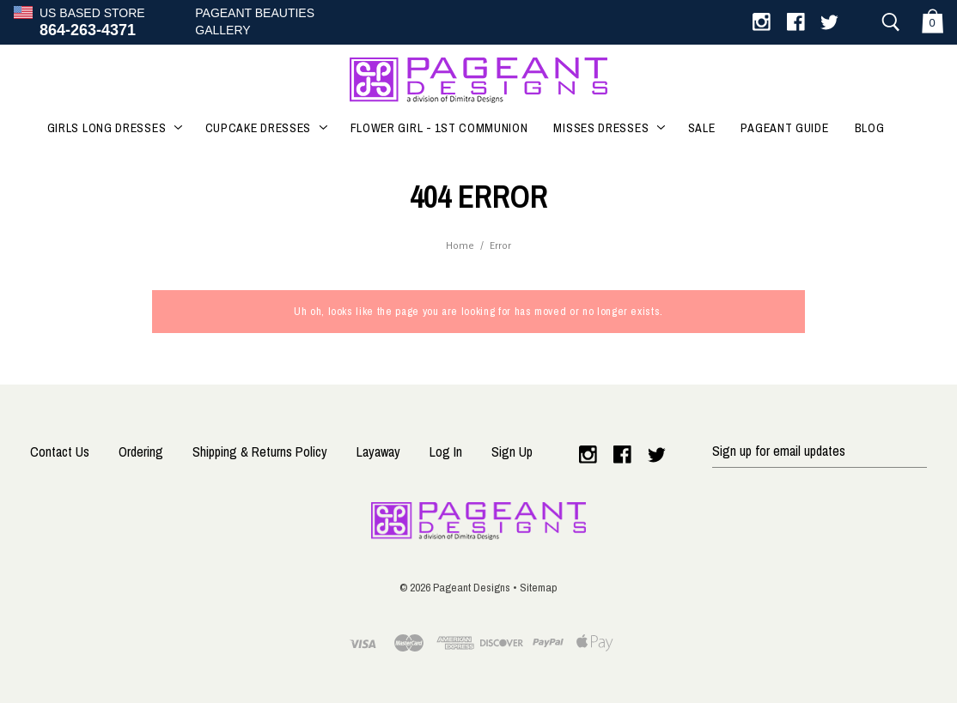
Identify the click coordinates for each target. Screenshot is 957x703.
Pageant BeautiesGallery (254, 21)
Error (500, 246)
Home (460, 246)
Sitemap (539, 587)
